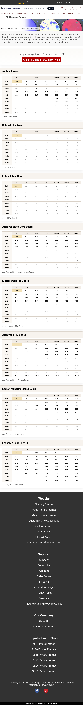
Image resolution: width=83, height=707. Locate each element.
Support (44, 559)
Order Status (44, 576)
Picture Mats (13, 29)
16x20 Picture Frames (43, 660)
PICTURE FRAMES (7, 14)
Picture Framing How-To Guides (44, 603)
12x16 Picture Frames (43, 654)
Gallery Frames (43, 526)
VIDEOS (79, 14)
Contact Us (44, 565)
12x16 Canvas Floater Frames (44, 542)
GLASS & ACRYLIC (49, 14)
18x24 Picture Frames (43, 665)
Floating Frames (44, 504)
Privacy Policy (44, 592)
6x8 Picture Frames (44, 643)
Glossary (44, 598)
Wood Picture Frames (43, 509)
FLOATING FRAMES (22, 14)
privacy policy (48, 685)
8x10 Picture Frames (44, 649)
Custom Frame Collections (44, 520)
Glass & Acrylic (43, 537)
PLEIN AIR (61, 14)
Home (3, 29)
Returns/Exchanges (44, 587)
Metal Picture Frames (44, 515)
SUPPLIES (71, 14)
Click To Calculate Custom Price (41, 59)
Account (44, 570)
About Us (44, 621)
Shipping (44, 581)
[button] (58, 8)
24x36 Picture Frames (43, 671)
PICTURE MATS (36, 14)
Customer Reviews (44, 626)
